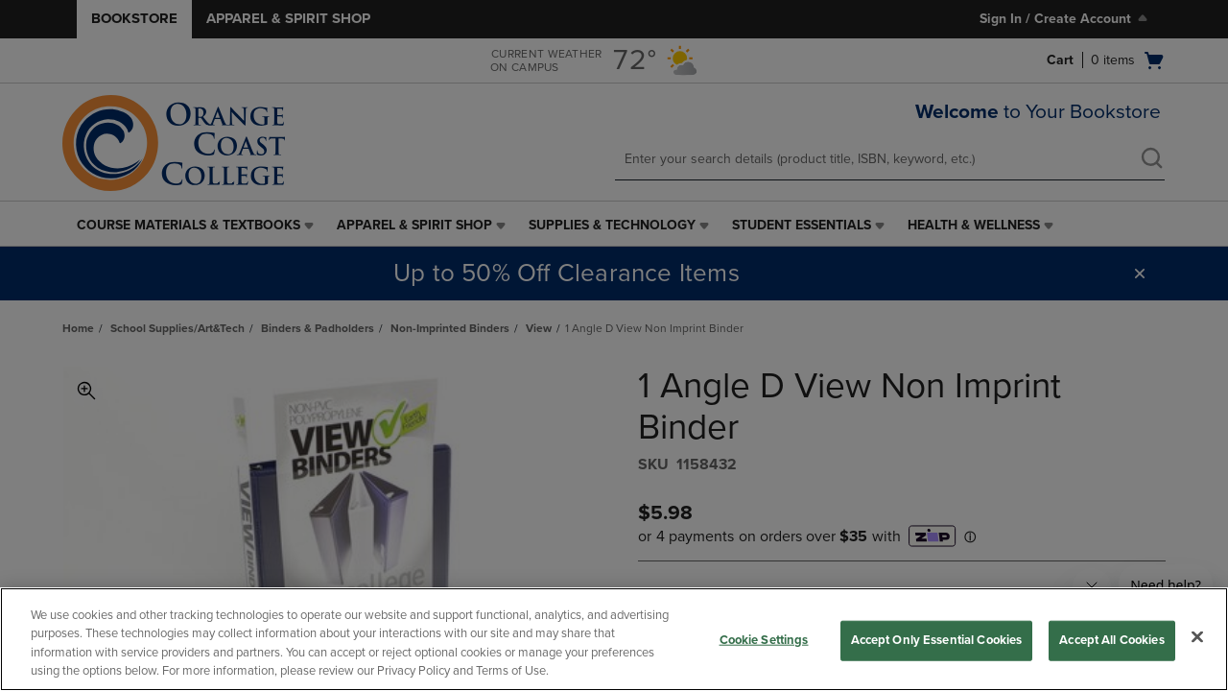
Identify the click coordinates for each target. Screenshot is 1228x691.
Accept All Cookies (1111, 640)
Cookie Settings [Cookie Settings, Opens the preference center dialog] (764, 640)
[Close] (1197, 636)
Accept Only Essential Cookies (937, 640)
